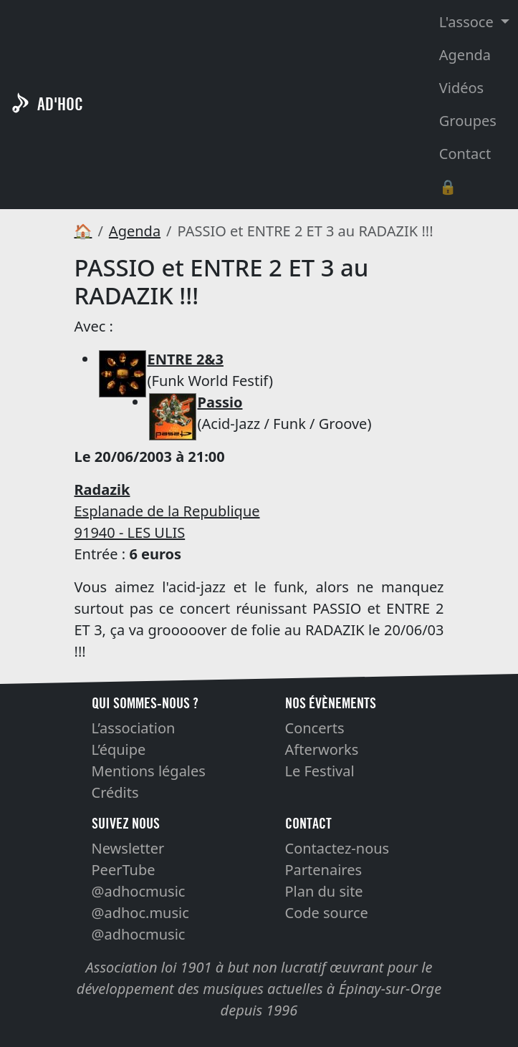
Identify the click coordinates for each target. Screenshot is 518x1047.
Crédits (115, 792)
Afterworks (322, 749)
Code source (326, 912)
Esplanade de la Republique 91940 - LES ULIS (167, 511)
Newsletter (128, 848)
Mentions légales (149, 771)
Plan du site (324, 891)
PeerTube (123, 869)
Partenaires (324, 869)
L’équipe (119, 749)
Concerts (315, 728)
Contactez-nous (337, 848)
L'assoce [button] (468, 22)
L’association (134, 728)
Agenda (465, 54)
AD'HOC (60, 104)
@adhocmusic (139, 891)
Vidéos (461, 87)
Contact (465, 153)
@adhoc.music (140, 912)
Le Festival (320, 771)
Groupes (468, 120)
